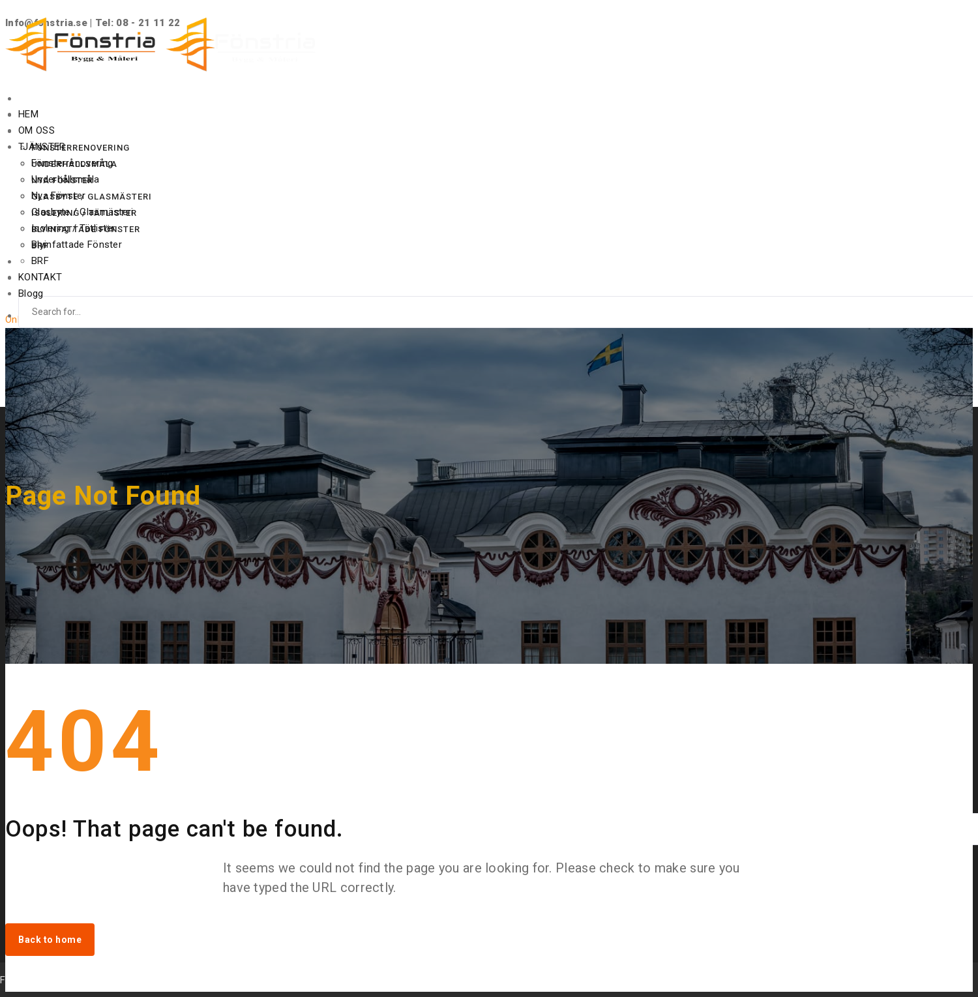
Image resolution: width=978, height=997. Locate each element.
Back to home (50, 939)
